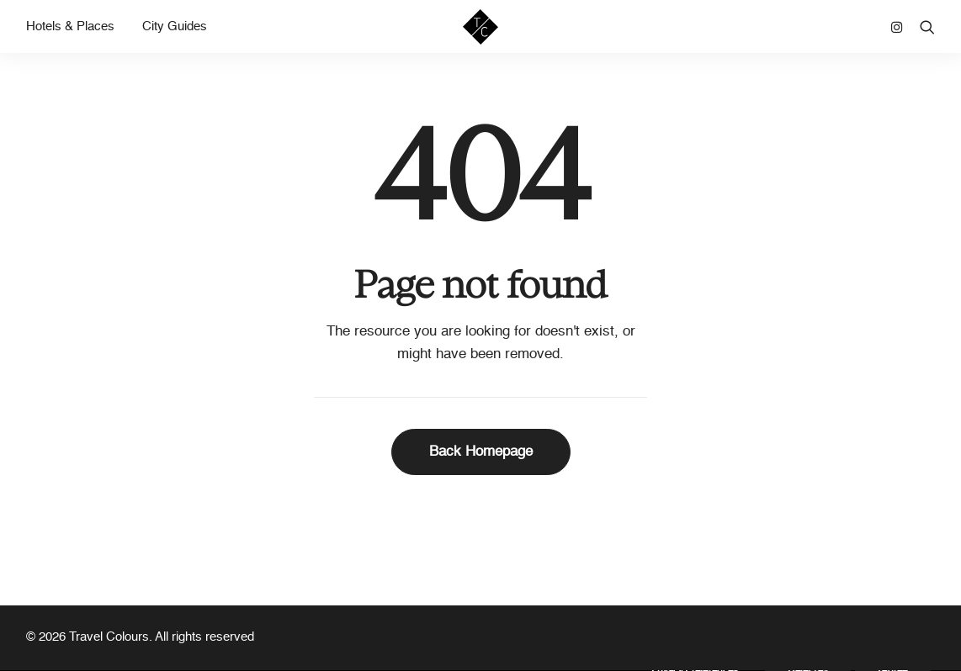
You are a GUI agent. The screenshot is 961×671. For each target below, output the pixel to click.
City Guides (174, 34)
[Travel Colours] (480, 33)
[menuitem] (76, 33)
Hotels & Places (70, 34)
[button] (900, 33)
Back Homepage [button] (481, 452)
